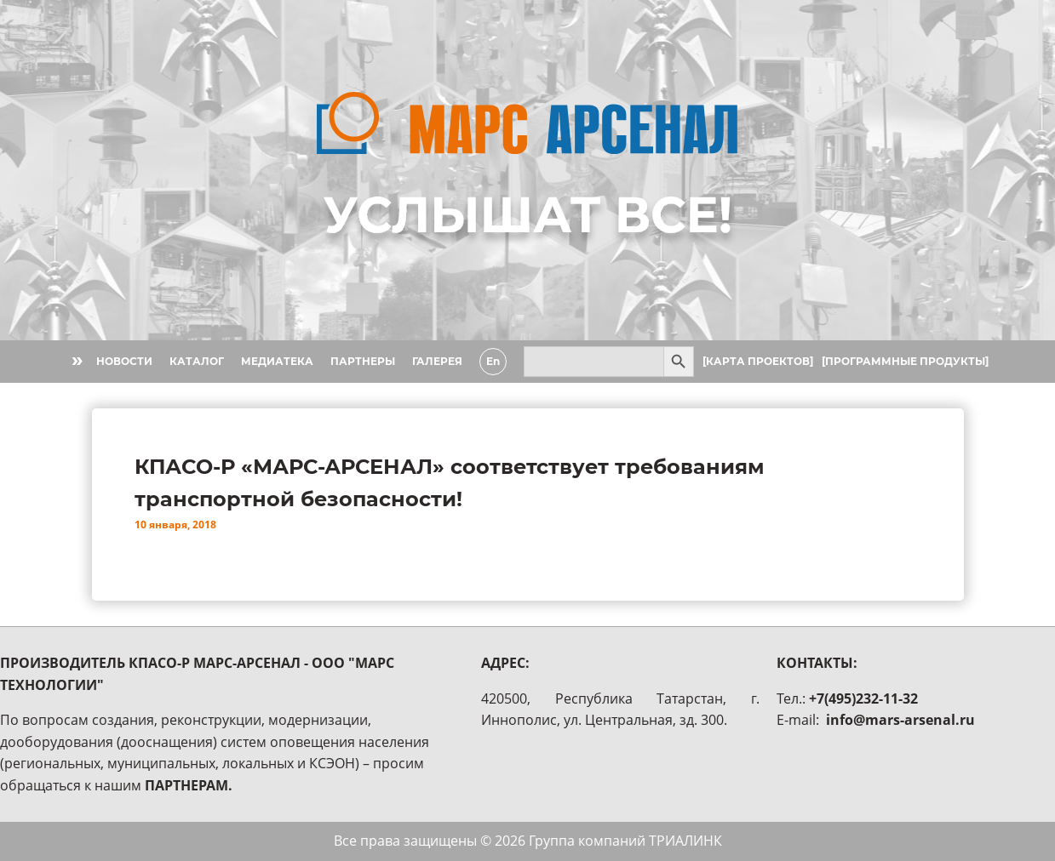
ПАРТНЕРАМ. (188, 785)
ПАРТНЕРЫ (362, 361)
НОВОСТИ (124, 361)
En (493, 361)
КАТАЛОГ (196, 361)
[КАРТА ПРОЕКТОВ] (757, 361)
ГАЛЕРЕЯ (437, 361)
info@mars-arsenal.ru (900, 719)
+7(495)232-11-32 (863, 698)
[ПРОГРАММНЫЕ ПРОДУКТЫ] (905, 361)
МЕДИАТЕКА (277, 361)
